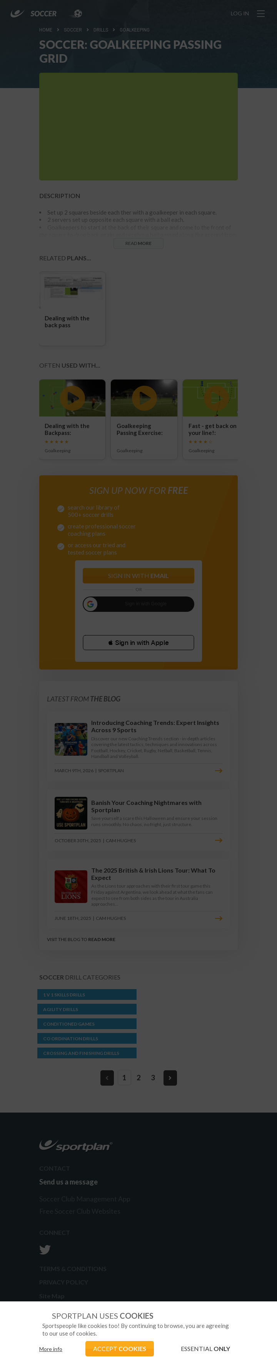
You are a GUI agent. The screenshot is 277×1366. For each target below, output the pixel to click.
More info (50, 1349)
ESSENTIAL (205, 1348)
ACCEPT (119, 1348)
